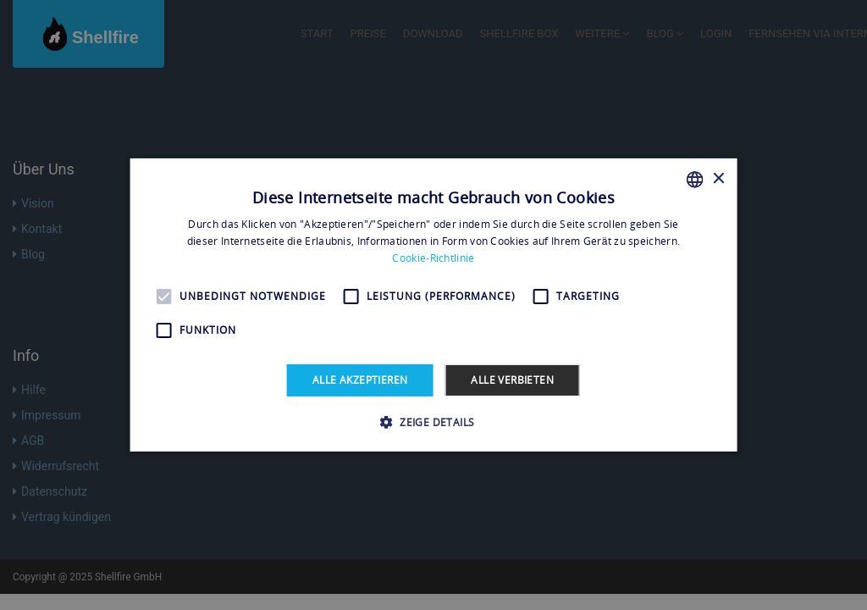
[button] (434, 421)
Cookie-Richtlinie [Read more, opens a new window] (433, 258)
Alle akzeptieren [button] (359, 380)
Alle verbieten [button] (512, 380)
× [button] (717, 178)
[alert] (433, 305)
